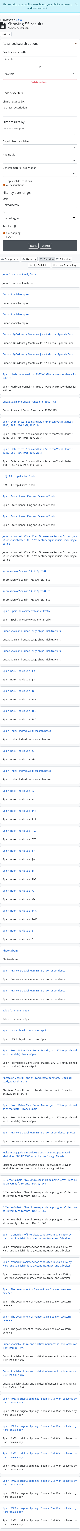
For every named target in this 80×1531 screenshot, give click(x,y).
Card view (47, 259)
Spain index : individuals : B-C (19, 711)
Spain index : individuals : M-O (20, 910)
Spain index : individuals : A (18, 790)
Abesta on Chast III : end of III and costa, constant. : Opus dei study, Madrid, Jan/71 (37, 1079)
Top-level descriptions (19, 181)
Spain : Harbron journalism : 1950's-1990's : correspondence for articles (39, 376)
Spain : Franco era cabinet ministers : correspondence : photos (39, 1132)
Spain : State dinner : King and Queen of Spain (29, 496)
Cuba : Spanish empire (16, 294)
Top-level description (15, 107)
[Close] (76, 4)
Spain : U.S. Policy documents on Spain (25, 1030)
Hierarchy (29, 259)
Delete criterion (40, 82)
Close (19, 19)
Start (5, 199)
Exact (9, 237)
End (5, 212)
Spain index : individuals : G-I (19, 751)
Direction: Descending (65, 265)
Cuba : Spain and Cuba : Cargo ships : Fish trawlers (32, 631)
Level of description (14, 128)
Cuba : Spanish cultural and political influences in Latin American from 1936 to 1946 (40, 1345)
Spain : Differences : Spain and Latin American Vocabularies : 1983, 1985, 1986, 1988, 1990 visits (38, 423)
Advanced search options (20, 43)
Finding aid (9, 154)
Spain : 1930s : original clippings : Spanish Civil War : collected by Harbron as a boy (40, 1400)
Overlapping (13, 233)
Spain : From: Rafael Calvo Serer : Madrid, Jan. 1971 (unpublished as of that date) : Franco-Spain (40, 1052)
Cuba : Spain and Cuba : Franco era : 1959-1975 (30, 401)
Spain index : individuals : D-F (19, 691)
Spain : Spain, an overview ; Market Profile (27, 611)
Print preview (9, 259)
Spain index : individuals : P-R (19, 810)
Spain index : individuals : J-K (19, 671)
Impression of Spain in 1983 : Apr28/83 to (26, 571)
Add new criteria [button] (14, 93)
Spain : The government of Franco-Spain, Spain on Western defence (37, 1291)
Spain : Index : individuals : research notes (27, 731)
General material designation (19, 167)
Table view (63, 259)
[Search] (40, 59)
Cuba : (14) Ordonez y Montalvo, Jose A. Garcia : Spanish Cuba (38, 334)
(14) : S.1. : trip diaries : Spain (19, 476)
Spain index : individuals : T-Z (19, 830)
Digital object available (16, 141)
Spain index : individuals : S (18, 930)
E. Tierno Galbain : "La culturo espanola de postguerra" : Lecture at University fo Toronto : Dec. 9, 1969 (40, 1181)
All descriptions (15, 185)
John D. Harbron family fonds (19, 274)
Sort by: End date (38, 265)
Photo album (10, 950)
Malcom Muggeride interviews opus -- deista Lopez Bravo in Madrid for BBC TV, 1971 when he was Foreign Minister (37, 1154)
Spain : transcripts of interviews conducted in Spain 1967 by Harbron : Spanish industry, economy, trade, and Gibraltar (37, 1236)
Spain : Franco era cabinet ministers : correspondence (34, 970)
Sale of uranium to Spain (17, 1010)
